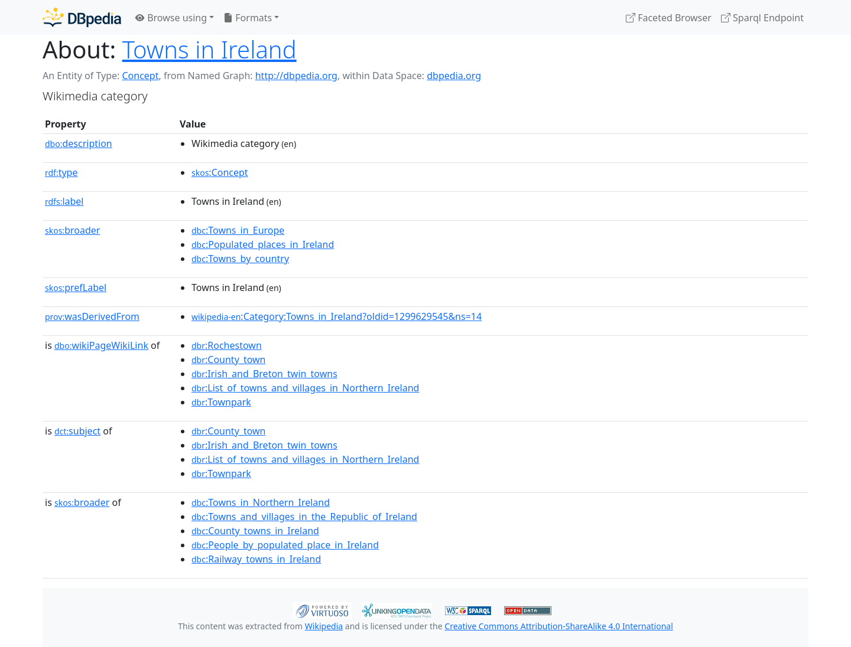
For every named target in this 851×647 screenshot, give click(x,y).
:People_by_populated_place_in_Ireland (285, 544)
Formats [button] (247, 17)
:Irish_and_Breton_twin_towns (264, 373)
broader (72, 230)
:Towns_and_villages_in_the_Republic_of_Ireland (304, 516)
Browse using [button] (171, 17)
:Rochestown (226, 345)
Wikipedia (324, 626)
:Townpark (221, 402)
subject (77, 430)
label (64, 201)
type (61, 172)
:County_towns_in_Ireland (255, 530)
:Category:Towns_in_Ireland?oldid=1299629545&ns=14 (336, 316)
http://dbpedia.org (296, 75)
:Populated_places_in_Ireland (262, 244)
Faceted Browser (669, 17)
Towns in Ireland (209, 49)
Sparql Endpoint (762, 17)
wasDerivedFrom (92, 316)
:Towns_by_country (240, 258)
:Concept (219, 172)
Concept (140, 75)
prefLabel (75, 287)
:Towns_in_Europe (237, 230)
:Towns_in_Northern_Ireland (260, 502)
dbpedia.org (454, 75)
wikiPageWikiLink (101, 345)
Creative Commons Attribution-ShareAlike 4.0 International (558, 626)
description (78, 143)
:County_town (228, 359)
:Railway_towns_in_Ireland (256, 559)
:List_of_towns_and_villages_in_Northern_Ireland (305, 387)
